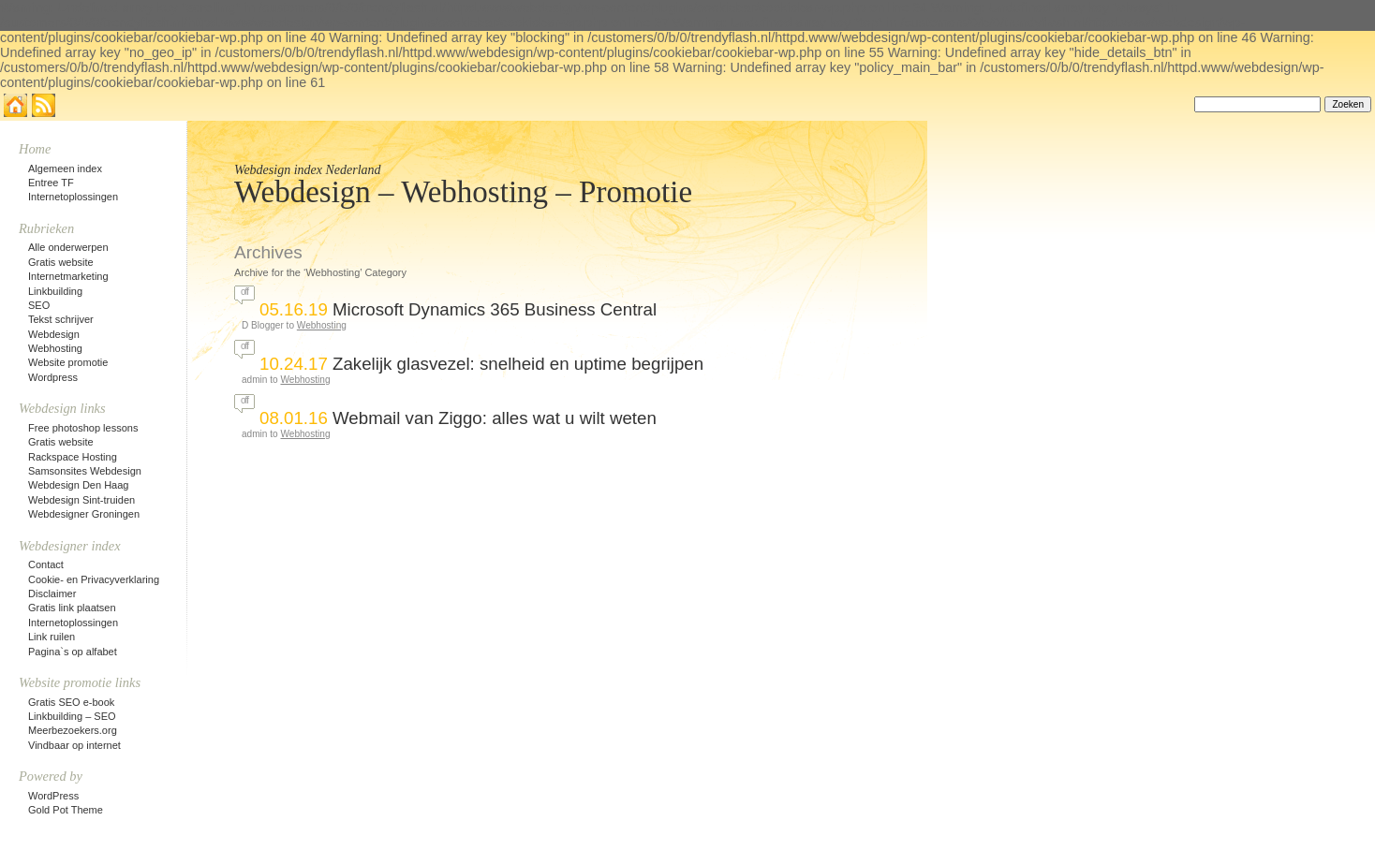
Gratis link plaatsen (72, 607)
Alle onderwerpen (68, 247)
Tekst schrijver (61, 319)
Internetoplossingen (73, 196)
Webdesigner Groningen (84, 514)
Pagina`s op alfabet (72, 651)
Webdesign (54, 334)
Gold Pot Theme (65, 809)
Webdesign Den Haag (78, 485)
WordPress (53, 795)
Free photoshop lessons (83, 427)
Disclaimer (52, 593)
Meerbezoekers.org (72, 730)
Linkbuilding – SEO (72, 716)
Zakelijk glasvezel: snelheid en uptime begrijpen (518, 364)
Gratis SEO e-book (71, 702)
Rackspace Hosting (72, 456)
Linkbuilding (55, 291)
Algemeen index (65, 168)
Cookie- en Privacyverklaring (93, 579)
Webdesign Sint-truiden (81, 500)
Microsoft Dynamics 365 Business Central (495, 309)
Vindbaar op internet (74, 745)
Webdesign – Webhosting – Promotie (463, 192)
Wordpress (53, 377)
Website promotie (68, 362)
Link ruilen (51, 636)
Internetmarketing (68, 276)
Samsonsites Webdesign (84, 470)
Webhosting (322, 325)
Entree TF (51, 182)
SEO (39, 305)
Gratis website (61, 262)
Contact (46, 564)
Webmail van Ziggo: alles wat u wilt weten (495, 418)
